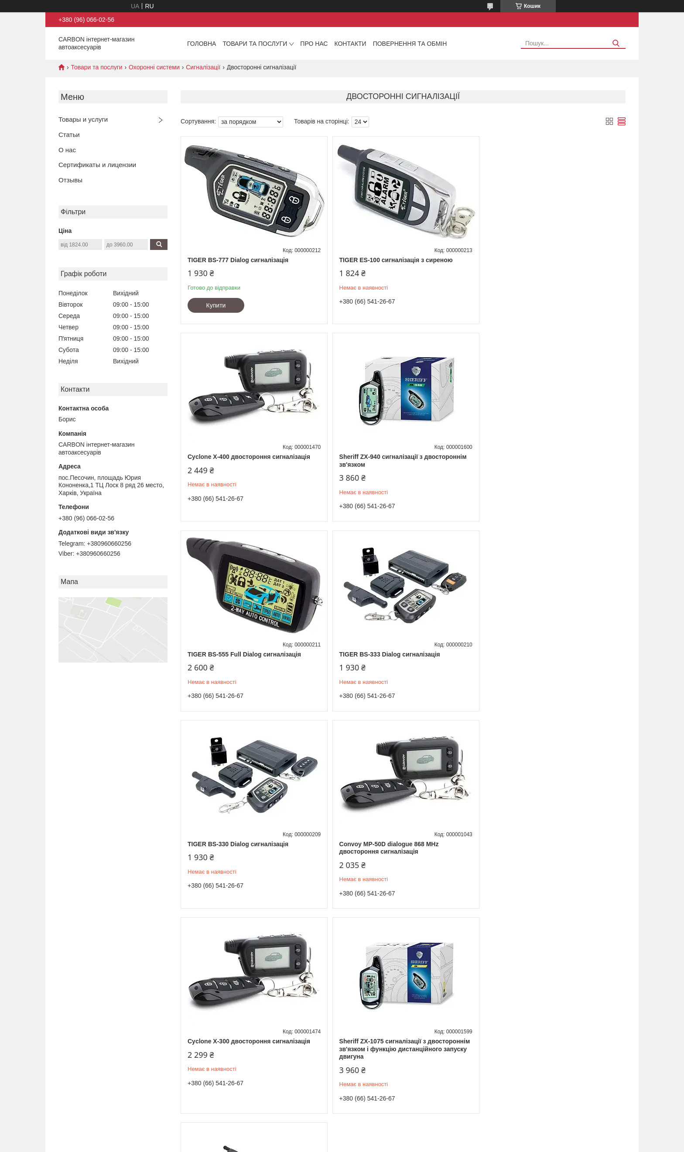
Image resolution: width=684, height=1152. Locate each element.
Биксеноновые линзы (229, 1051)
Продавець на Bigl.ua (342, 1136)
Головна (201, 43)
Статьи (69, 134)
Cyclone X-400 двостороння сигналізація (548, 259)
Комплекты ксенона (227, 1023)
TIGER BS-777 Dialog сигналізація (238, 259)
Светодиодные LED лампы (236, 1032)
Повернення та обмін (410, 43)
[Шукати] (616, 43)
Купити (216, 305)
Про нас (314, 43)
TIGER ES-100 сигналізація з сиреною (394, 259)
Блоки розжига (220, 1060)
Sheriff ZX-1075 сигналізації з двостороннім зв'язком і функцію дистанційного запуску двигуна (253, 859)
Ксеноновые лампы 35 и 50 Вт (240, 1070)
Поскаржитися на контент (361, 1144)
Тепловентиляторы (79, 1032)
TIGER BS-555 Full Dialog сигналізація (394, 456)
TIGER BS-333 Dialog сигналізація (537, 456)
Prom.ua (383, 1128)
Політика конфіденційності (429, 1144)
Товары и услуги (83, 119)
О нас (67, 150)
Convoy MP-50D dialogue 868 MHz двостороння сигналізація (387, 658)
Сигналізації (203, 67)
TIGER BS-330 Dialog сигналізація (238, 654)
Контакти (350, 43)
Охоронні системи (154, 67)
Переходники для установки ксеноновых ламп (261, 1042)
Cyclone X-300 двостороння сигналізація (548, 654)
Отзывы (70, 180)
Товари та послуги (254, 43)
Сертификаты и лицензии (97, 164)
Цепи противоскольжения (87, 1023)
